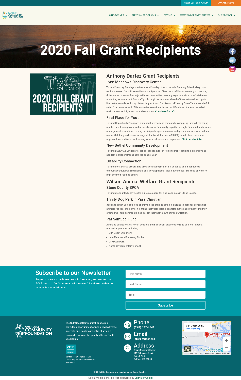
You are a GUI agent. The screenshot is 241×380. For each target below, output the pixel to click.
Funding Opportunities (195, 15)
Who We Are (116, 15)
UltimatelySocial (144, 377)
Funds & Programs (144, 15)
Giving (168, 15)
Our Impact (225, 15)
